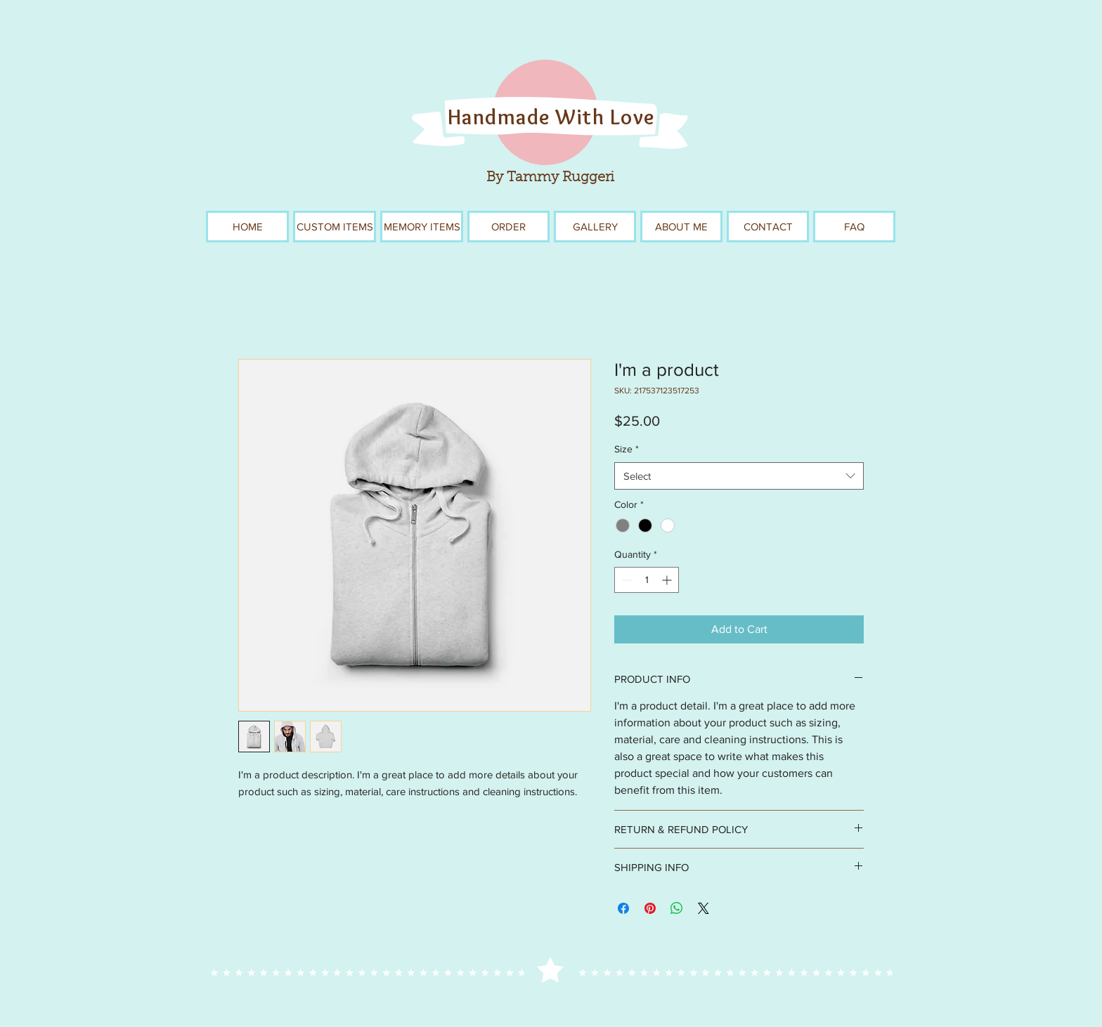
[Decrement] (625, 580)
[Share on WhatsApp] (676, 908)
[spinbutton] (646, 580)
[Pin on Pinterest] (650, 908)
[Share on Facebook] (623, 908)
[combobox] (739, 476)
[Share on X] (703, 908)
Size (626, 448)
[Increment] (668, 580)
